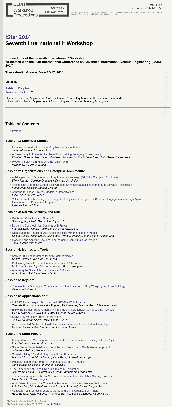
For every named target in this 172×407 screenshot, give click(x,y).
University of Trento (19, 101)
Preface (16, 131)
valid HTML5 (53, 404)
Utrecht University (17, 98)
